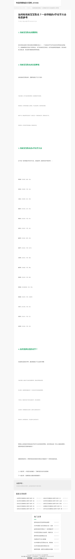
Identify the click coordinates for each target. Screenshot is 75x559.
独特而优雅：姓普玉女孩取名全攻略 (43, 549)
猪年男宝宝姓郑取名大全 (40, 535)
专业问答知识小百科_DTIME (19, 7)
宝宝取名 (28, 7)
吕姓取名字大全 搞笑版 (40, 539)
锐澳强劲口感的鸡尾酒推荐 (33, 475)
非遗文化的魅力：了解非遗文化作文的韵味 (37, 471)
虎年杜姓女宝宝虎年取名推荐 (41, 522)
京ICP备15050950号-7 (26, 556)
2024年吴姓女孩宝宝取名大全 (41, 546)
